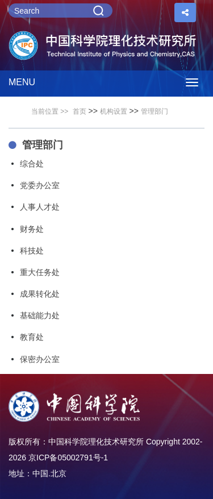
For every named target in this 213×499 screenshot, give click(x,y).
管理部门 (154, 111)
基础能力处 (40, 315)
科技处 (32, 250)
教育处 (32, 337)
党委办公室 (40, 185)
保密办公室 (40, 359)
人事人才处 (40, 206)
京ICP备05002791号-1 (68, 457)
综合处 (32, 163)
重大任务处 (40, 272)
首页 (79, 111)
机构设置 (113, 111)
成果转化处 (40, 293)
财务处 (32, 229)
